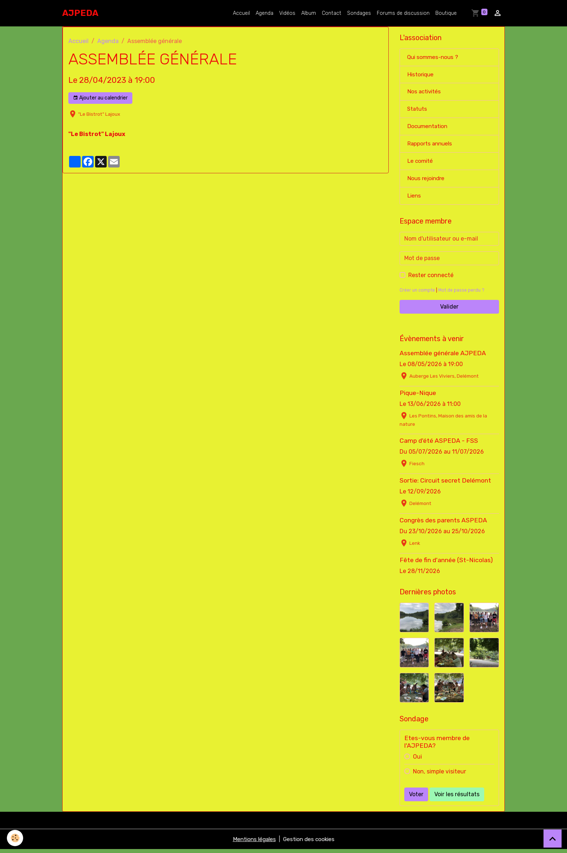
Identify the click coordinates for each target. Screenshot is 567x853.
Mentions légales (253, 842)
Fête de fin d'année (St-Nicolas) (446, 563)
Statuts (417, 110)
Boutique (446, 13)
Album (308, 13)
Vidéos (287, 13)
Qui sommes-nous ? (434, 57)
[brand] (80, 13)
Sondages (359, 13)
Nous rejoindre (427, 181)
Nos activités (425, 92)
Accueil (241, 13)
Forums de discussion (403, 13)
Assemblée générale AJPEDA (443, 356)
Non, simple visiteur (439, 775)
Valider (449, 310)
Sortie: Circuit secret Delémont (445, 484)
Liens (414, 199)
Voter (416, 797)
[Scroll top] (552, 838)
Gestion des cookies (310, 842)
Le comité (420, 163)
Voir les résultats (456, 797)
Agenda (264, 13)
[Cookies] (15, 838)
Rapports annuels (431, 146)
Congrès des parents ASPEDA (443, 523)
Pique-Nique (418, 396)
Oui (417, 760)
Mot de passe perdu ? (464, 293)
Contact (331, 13)
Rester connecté (430, 278)
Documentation (428, 128)
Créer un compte (418, 293)
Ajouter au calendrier (100, 98)
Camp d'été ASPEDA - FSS (439, 443)
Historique (421, 75)
